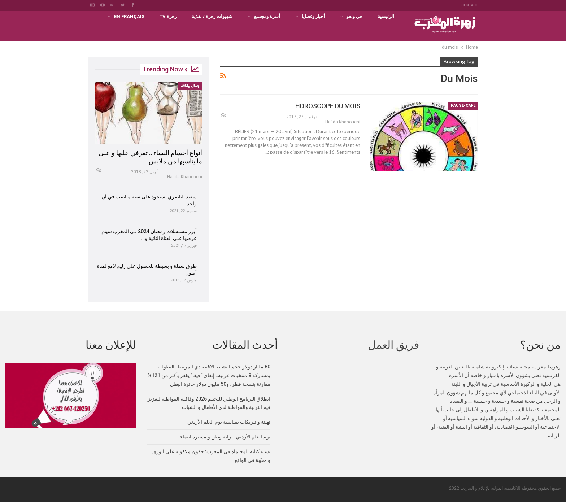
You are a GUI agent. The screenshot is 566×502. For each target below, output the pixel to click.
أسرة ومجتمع (267, 16)
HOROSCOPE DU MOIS (327, 106)
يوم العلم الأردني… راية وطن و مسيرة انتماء (225, 436)
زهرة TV (168, 16)
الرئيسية (386, 16)
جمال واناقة (190, 85)
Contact (469, 5)
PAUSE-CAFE (463, 105)
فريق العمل (393, 344)
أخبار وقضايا (313, 16)
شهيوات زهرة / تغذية (212, 16)
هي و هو (354, 16)
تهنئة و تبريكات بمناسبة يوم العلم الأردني (228, 421)
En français (129, 16)
